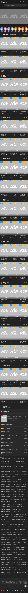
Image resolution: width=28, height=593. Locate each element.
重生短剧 (3, 491)
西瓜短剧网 (20, 501)
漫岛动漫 (9, 481)
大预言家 (3, 175)
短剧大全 (11, 474)
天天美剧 (8, 476)
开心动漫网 (3, 479)
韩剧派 (8, 501)
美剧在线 (8, 496)
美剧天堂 (23, 464)
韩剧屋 (6, 499)
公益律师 (3, 382)
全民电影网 (3, 481)
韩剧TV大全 (20, 491)
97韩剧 (18, 464)
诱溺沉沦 (3, 235)
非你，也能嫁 (23, 217)
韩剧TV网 (18, 461)
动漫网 (12, 486)
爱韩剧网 (24, 572)
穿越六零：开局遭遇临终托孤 (13, 136)
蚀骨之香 (12, 318)
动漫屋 (2, 499)
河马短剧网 (3, 466)
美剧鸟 (20, 481)
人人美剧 (3, 469)
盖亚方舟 (12, 341)
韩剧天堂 (3, 476)
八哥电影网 (15, 494)
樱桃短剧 (3, 484)
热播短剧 (13, 471)
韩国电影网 (3, 539)
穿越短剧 (19, 479)
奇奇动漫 (13, 484)
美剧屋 (6, 474)
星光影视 (7, 461)
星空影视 (8, 486)
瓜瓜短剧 (3, 486)
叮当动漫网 (14, 466)
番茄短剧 (3, 557)
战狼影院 (8, 491)
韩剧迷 (2, 474)
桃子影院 (9, 567)
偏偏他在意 (3, 51)
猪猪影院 (9, 575)
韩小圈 (2, 471)
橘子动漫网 (13, 491)
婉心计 (12, 299)
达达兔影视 (19, 476)
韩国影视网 (14, 481)
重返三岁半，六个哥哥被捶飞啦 (4, 94)
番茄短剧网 (16, 499)
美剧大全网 (13, 501)
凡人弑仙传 (22, 318)
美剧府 (24, 484)
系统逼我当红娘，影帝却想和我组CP (23, 237)
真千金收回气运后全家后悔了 (13, 196)
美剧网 (22, 458)
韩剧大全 (19, 489)
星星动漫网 (23, 474)
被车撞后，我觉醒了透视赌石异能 (23, 154)
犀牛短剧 (13, 476)
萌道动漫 (24, 471)
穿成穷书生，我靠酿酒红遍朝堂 (4, 136)
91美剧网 (13, 479)
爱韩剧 (8, 479)
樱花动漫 (13, 458)
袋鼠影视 (9, 466)
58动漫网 (20, 469)
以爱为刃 (3, 277)
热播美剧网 (23, 486)
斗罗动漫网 (21, 494)
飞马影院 (8, 572)
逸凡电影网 (17, 474)
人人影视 (8, 489)
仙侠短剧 (3, 489)
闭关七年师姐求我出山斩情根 (13, 72)
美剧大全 (3, 559)
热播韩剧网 (19, 484)
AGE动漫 (13, 489)
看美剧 (23, 489)
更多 (8, 76)
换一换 (25, 34)
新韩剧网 (18, 486)
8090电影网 (20, 496)
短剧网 (2, 458)
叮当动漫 (24, 522)
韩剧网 (18, 458)
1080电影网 (14, 469)
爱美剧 (22, 461)
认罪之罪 (12, 401)
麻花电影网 (7, 458)
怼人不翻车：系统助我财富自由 (23, 53)
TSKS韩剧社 (21, 466)
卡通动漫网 (3, 501)
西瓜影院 (19, 471)
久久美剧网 (7, 471)
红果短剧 (3, 464)
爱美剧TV (3, 494)
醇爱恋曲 (3, 401)
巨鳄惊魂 (3, 360)
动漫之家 (13, 464)
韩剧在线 (3, 496)
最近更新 (13, 34)
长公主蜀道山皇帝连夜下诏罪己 (23, 301)
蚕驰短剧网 (9, 494)
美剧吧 (11, 499)
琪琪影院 (8, 484)
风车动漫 (12, 461)
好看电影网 (22, 499)
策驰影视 (8, 464)
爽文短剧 (8, 469)
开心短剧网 (13, 496)
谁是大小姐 (3, 341)
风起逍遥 (12, 360)
